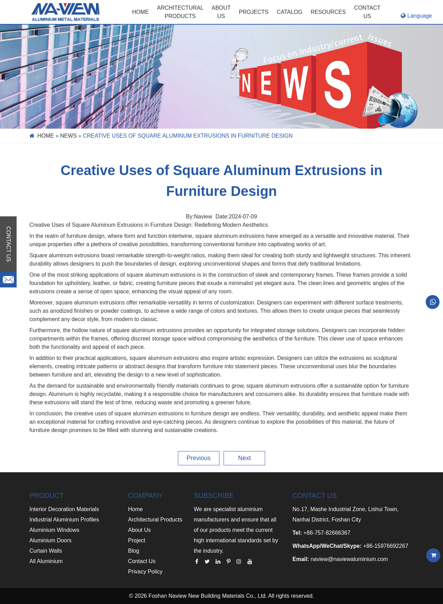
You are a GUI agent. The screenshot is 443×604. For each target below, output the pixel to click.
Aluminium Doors (50, 540)
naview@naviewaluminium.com (349, 559)
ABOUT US (220, 12)
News (68, 136)
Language (416, 16)
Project (136, 540)
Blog (133, 551)
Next (244, 458)
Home (140, 12)
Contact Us (141, 561)
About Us (139, 530)
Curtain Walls (45, 551)
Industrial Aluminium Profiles (64, 520)
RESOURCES (328, 12)
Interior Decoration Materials (64, 509)
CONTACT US (367, 12)
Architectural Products (180, 12)
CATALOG (289, 12)
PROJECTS (253, 12)
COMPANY (145, 495)
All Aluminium (46, 561)
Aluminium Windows (54, 530)
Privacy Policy (145, 572)
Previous (199, 458)
